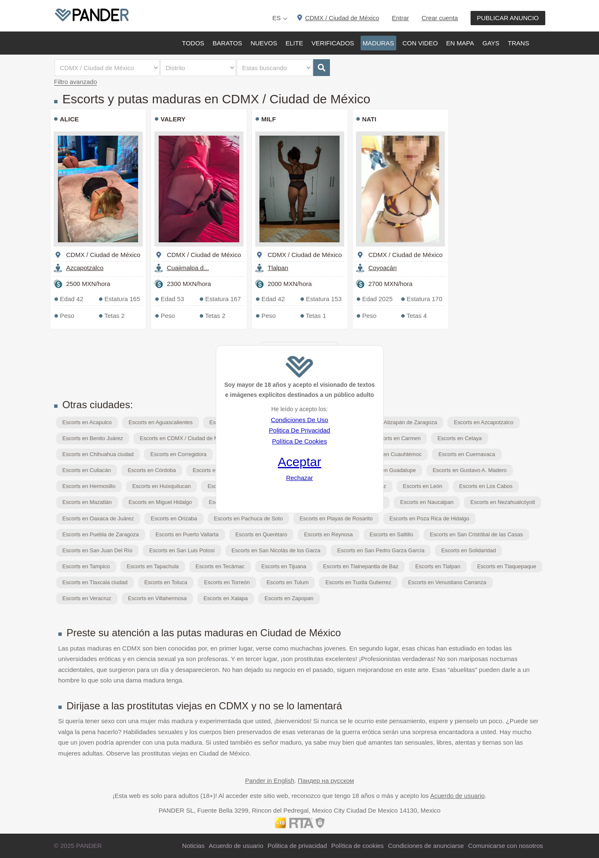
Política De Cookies (299, 441)
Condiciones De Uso (299, 419)
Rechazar (299, 477)
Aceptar (299, 462)
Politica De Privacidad (299, 430)
